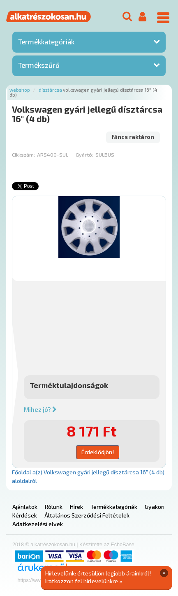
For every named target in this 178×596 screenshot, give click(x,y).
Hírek (76, 506)
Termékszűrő (39, 65)
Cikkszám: (23, 154)
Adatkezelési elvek (37, 523)
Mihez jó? (40, 409)
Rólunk (53, 506)
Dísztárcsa (50, 89)
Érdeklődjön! (97, 451)
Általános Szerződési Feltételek (86, 515)
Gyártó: (84, 154)
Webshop (19, 89)
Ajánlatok (24, 506)
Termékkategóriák (46, 41)
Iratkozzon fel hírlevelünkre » (83, 581)
